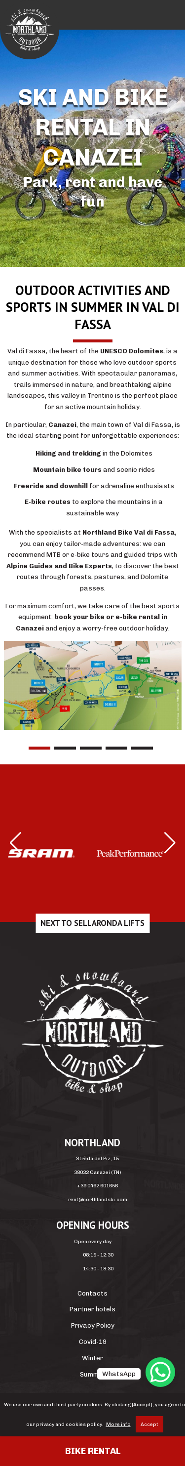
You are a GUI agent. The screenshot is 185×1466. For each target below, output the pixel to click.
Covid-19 (93, 1341)
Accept (149, 1424)
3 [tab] (91, 748)
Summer (93, 1374)
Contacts (92, 1293)
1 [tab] (39, 748)
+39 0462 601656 (97, 1185)
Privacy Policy (92, 1325)
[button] (15, 843)
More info (118, 1424)
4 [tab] (116, 748)
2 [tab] (65, 748)
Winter (92, 1358)
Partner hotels (92, 1309)
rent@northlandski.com (97, 1199)
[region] (92, 148)
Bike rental (92, 1451)
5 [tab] (142, 748)
